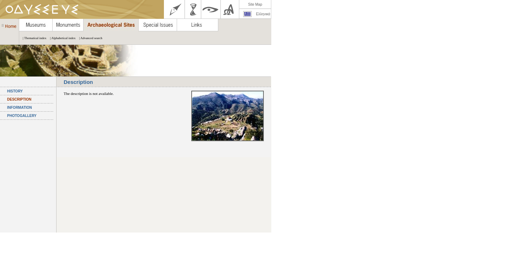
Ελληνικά (263, 14)
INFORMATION (19, 108)
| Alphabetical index (61, 38)
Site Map (255, 4)
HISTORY (15, 91)
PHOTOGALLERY (22, 116)
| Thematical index (33, 38)
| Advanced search (88, 38)
